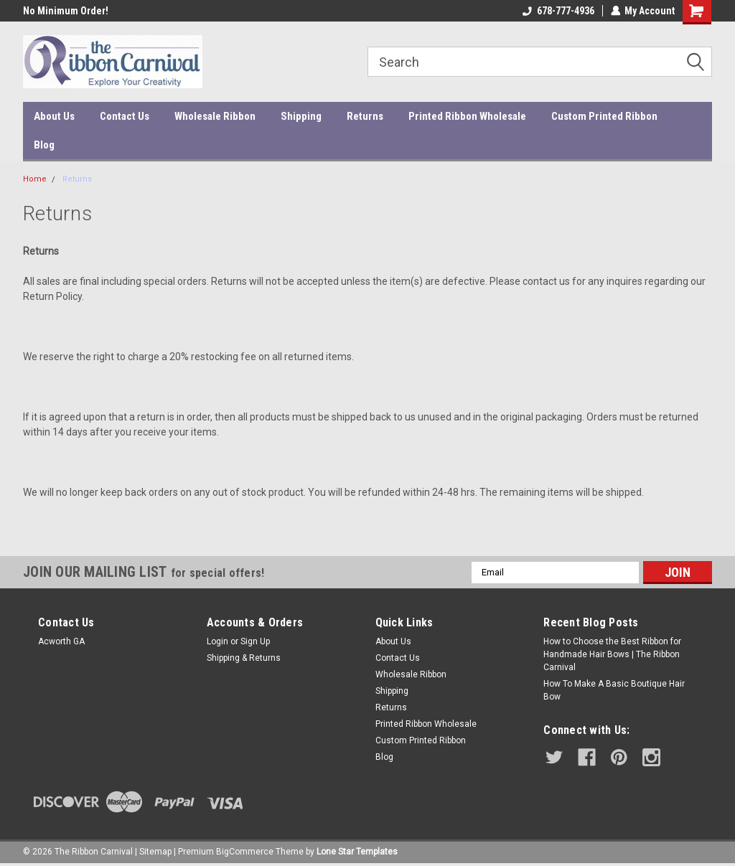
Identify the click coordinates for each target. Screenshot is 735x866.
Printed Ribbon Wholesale (467, 116)
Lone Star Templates (357, 852)
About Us (54, 116)
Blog (44, 144)
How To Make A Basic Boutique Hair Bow (614, 690)
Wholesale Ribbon (215, 116)
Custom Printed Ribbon (604, 116)
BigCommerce (244, 852)
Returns (365, 116)
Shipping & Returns (244, 658)
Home (35, 179)
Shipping (301, 116)
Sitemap (155, 852)
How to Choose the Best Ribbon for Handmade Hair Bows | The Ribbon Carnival (612, 654)
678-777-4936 (558, 11)
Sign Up (255, 641)
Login (217, 641)
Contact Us (124, 116)
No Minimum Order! (65, 11)
